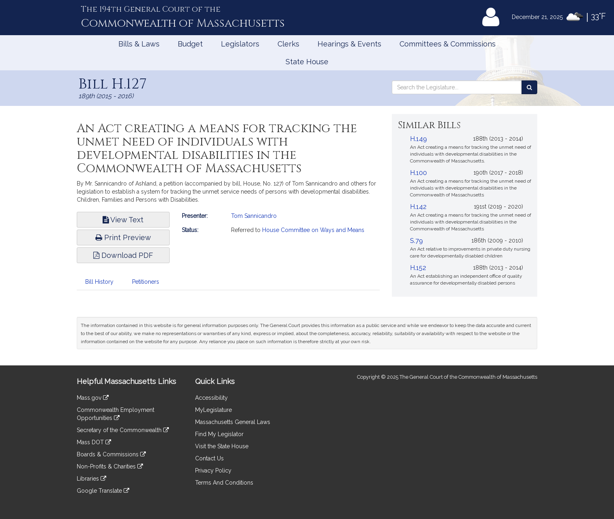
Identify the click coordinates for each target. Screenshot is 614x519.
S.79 (416, 241)
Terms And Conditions (224, 482)
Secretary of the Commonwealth (123, 430)
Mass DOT (94, 442)
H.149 (418, 139)
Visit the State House (221, 446)
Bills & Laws (139, 44)
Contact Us (209, 458)
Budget (190, 44)
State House (307, 61)
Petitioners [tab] (145, 281)
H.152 (418, 268)
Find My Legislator (219, 434)
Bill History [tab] (99, 281)
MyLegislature (213, 410)
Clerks (288, 44)
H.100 (418, 173)
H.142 (418, 207)
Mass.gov (93, 398)
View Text (123, 219)
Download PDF (123, 255)
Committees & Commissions (448, 44)
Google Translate (103, 490)
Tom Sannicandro (254, 216)
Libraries (91, 478)
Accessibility (211, 398)
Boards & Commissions (111, 454)
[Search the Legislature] (529, 87)
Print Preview (123, 237)
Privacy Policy (213, 470)
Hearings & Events (349, 44)
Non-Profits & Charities (110, 466)
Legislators (240, 44)
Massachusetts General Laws (232, 422)
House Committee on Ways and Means (313, 230)
